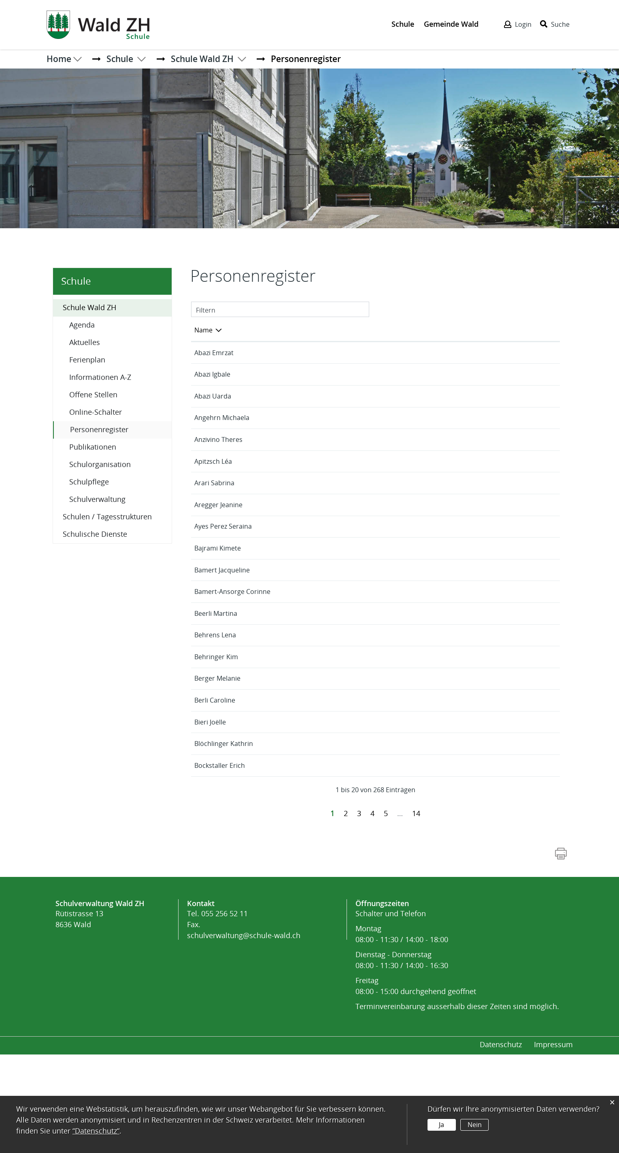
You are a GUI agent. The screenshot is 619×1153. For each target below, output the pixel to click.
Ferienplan (87, 360)
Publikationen (92, 447)
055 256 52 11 (224, 1012)
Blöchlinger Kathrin (223, 842)
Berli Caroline (214, 788)
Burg (474, 581)
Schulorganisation (100, 464)
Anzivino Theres (218, 461)
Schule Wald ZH (89, 307)
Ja (441, 1125)
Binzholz (479, 374)
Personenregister (120, 429)
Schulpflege (89, 482)
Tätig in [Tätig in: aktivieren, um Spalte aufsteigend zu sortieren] (478, 330)
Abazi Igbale (212, 374)
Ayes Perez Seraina (223, 581)
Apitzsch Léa (213, 494)
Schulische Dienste (95, 534)
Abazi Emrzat (214, 353)
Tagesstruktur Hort (496, 418)
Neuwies (480, 461)
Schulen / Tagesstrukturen (107, 516)
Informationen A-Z (100, 377)
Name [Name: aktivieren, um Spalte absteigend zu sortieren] (203, 330)
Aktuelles (84, 342)
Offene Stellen (93, 394)
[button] (119, 58)
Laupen (478, 353)
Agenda (82, 325)
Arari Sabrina (214, 527)
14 (416, 912)
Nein (474, 1125)
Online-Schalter (95, 412)
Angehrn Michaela (221, 440)
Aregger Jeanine (218, 560)
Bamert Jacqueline (222, 625)
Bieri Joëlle (210, 810)
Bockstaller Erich (219, 864)
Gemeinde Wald (451, 24)
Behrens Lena (215, 701)
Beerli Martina (215, 679)
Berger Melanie (217, 766)
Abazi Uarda (212, 407)
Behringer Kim (216, 744)
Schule (402, 24)
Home (59, 58)
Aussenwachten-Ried (499, 494)
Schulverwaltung (97, 499)
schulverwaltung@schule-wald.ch (243, 1034)
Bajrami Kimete (217, 603)
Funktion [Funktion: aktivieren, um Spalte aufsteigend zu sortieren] (289, 330)
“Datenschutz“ (95, 1131)
